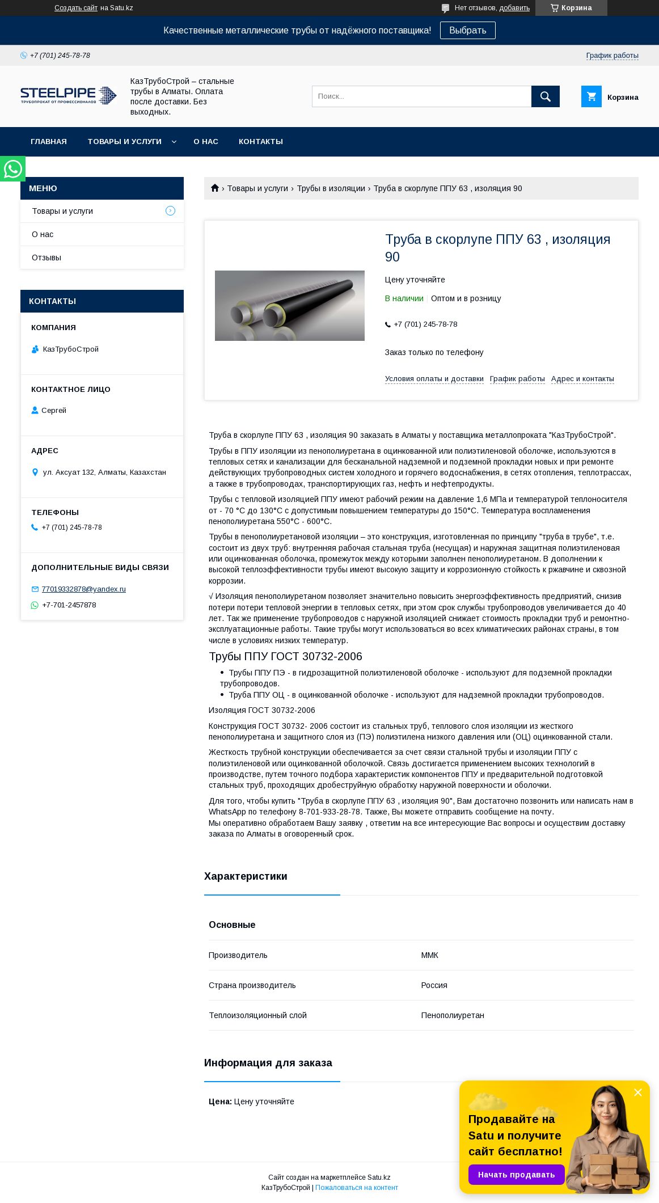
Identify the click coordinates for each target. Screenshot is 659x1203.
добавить (514, 8)
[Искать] (545, 96)
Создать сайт (76, 8)
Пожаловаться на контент (356, 1188)
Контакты (261, 141)
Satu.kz (379, 1177)
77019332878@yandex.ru (84, 589)
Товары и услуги (124, 141)
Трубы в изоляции (331, 188)
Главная (49, 141)
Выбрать (468, 30)
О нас (205, 141)
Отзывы (46, 257)
